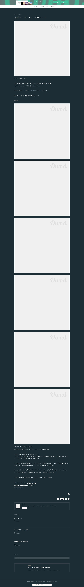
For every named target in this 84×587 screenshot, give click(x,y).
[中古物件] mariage (18, 518)
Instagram (42, 6)
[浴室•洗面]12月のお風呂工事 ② (21, 541)
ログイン (64, 2)
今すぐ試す (57, 2)
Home (30, 6)
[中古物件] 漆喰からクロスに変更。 (21, 529)
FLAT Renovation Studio (50, 6)
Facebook (35, 6)
